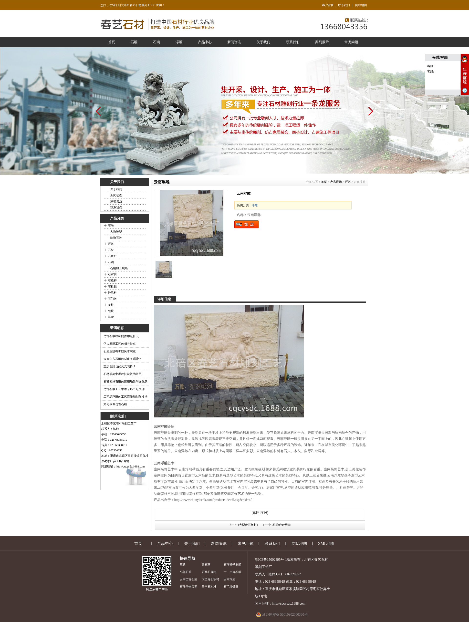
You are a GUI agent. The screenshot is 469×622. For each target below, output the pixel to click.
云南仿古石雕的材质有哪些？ (123, 359)
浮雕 (179, 42)
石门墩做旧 (231, 586)
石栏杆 (112, 280)
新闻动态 (116, 195)
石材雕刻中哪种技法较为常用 (123, 374)
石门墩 (112, 299)
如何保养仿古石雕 (115, 404)
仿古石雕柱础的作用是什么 (121, 336)
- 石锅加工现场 (118, 268)
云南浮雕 (229, 579)
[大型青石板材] (248, 525)
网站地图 (361, 5)
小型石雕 (185, 572)
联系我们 (344, 5)
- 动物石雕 (115, 237)
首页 (111, 42)
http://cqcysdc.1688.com (130, 466)
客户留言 (328, 5)
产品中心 (205, 42)
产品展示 (336, 182)
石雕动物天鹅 (188, 586)
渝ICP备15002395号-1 (271, 559)
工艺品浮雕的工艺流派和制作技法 (125, 396)
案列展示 (322, 42)
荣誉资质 (116, 201)
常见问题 (351, 42)
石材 (111, 250)
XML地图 (326, 543)
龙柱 (111, 305)
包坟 (111, 311)
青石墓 (206, 564)
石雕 (134, 42)
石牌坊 (112, 274)
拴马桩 (112, 292)
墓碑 (111, 317)
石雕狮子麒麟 (232, 564)
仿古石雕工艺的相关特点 (120, 343)
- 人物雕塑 (115, 231)
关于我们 (263, 42)
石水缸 (112, 256)
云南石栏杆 (209, 586)
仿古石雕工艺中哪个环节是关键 (124, 389)
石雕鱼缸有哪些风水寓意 (120, 351)
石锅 (156, 42)
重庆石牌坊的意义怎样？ (120, 366)
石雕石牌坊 (209, 572)
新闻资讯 (234, 42)
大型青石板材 (210, 579)
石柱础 (112, 286)
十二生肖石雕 (232, 572)
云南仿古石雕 (188, 579)
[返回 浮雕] (259, 513)
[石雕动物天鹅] (281, 525)
